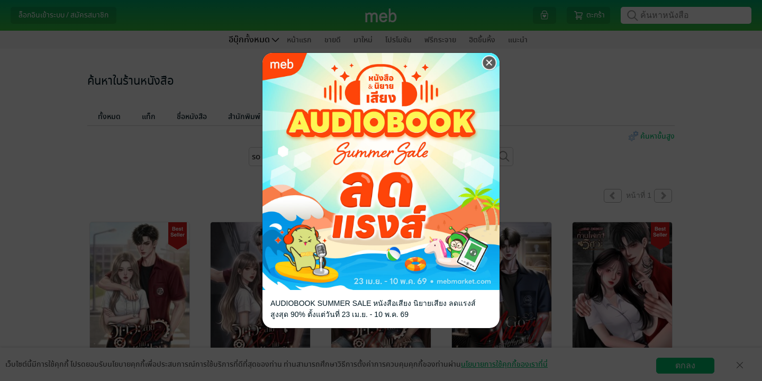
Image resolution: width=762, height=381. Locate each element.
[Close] (489, 63)
